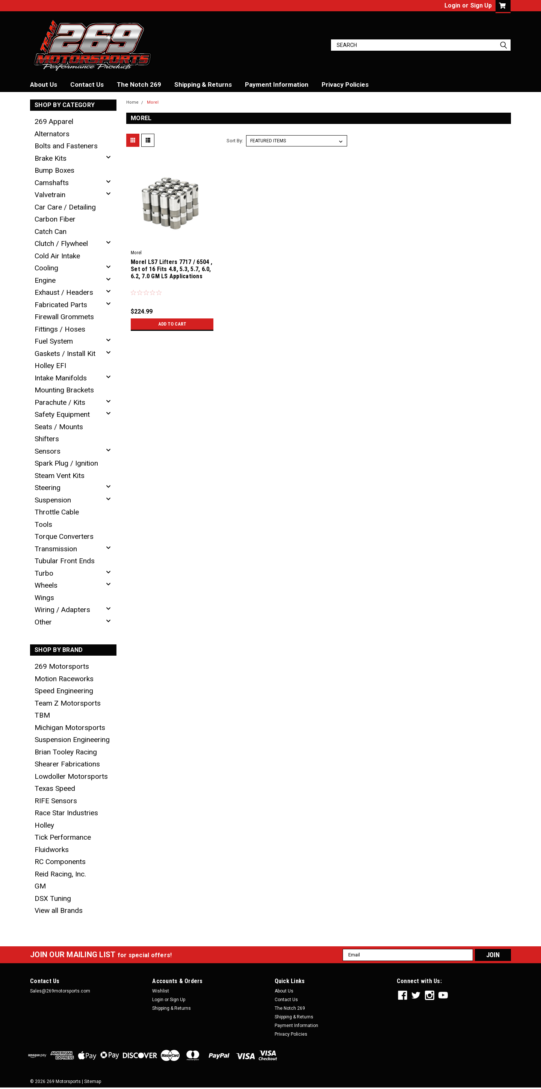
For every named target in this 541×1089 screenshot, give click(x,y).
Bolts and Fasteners (66, 146)
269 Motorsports (62, 666)
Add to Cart (172, 324)
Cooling (46, 268)
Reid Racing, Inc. (60, 874)
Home (132, 102)
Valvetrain (50, 194)
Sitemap (92, 1081)
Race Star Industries (66, 812)
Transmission (56, 548)
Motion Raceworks (64, 678)
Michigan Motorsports (70, 727)
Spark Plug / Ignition (66, 463)
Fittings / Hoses (60, 329)
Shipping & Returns (203, 84)
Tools (43, 524)
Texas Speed (55, 788)
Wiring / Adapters (62, 609)
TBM (42, 715)
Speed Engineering (64, 690)
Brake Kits (50, 158)
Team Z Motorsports (68, 703)
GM (40, 886)
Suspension (53, 500)
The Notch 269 (139, 84)
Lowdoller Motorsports (71, 776)
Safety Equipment (62, 414)
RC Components (60, 861)
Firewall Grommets (64, 316)
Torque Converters (64, 536)
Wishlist (160, 991)
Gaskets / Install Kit (65, 353)
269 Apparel (54, 121)
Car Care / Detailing (65, 207)
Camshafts (52, 182)
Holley (44, 825)
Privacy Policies (345, 84)
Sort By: (235, 140)
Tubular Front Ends (65, 561)
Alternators (52, 134)
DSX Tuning (53, 898)
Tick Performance (63, 837)
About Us (43, 84)
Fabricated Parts (61, 304)
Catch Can (50, 231)
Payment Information (276, 84)
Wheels (46, 585)
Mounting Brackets (64, 390)
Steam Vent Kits (60, 475)
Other (43, 622)
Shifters (47, 438)
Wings (44, 597)
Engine (45, 280)
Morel (153, 102)
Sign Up (481, 5)
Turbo (44, 573)
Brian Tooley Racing (66, 752)
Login (452, 5)
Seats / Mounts (59, 426)
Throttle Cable (57, 512)
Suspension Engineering (72, 739)
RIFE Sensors (56, 800)
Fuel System (54, 341)
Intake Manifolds (61, 378)
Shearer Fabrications (67, 764)
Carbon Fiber (55, 219)
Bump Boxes (54, 170)
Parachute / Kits (60, 402)
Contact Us (87, 84)
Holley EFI (50, 365)
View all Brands (59, 910)
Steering (47, 487)
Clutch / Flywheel (61, 243)
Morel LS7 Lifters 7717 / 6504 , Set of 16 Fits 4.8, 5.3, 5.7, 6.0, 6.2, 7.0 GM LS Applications (171, 269)
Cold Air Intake (57, 256)
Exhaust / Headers (64, 292)
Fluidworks (52, 849)
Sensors (47, 451)
